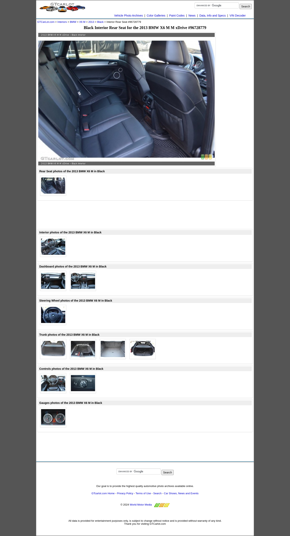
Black (100, 21)
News (192, 15)
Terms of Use (143, 493)
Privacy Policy (125, 493)
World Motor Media (141, 504)
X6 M (82, 21)
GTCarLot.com (45, 21)
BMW (73, 21)
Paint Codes (176, 15)
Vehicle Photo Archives (128, 15)
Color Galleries (156, 15)
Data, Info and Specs (212, 15)
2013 (91, 21)
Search (157, 493)
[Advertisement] (237, 92)
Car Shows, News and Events (181, 493)
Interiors (62, 21)
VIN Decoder (238, 15)
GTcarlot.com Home (103, 493)
